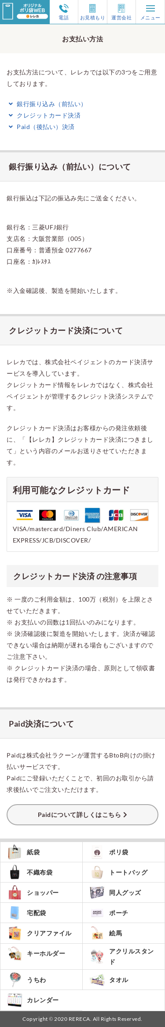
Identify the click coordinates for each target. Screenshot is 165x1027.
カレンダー (33, 1000)
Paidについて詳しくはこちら (79, 814)
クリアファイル (39, 933)
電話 (64, 12)
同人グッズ (115, 892)
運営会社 (121, 12)
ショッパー (33, 892)
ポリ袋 (108, 852)
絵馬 (105, 933)
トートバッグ (118, 872)
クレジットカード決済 (44, 115)
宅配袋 (26, 912)
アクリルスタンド (121, 956)
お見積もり (93, 12)
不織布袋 (29, 872)
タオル (108, 980)
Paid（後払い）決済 (41, 126)
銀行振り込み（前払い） (47, 103)
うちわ (26, 980)
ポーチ (108, 912)
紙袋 (23, 852)
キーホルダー (36, 953)
